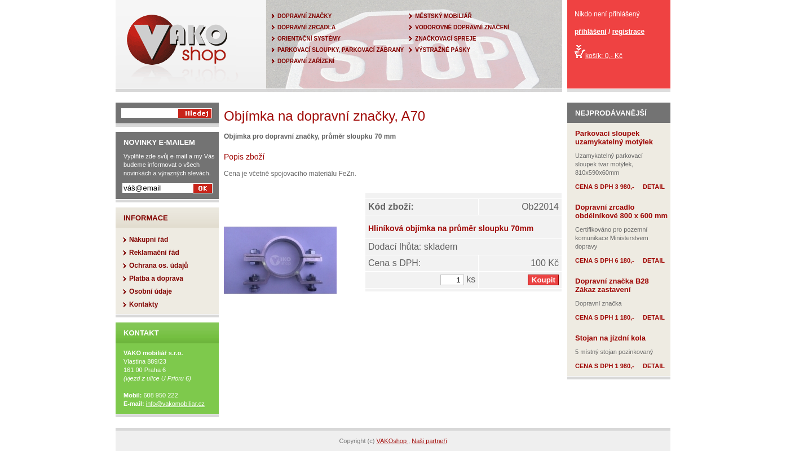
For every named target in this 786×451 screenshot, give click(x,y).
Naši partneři (429, 440)
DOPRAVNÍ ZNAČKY (304, 16)
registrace (628, 32)
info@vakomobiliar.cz (175, 403)
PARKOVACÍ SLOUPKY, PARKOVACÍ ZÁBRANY (340, 50)
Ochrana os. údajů (158, 265)
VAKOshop (392, 440)
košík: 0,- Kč (598, 56)
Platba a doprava (156, 278)
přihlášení (591, 32)
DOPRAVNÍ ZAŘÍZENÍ (305, 61)
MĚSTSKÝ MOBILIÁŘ (443, 16)
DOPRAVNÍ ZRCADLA (306, 27)
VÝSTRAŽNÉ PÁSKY (442, 50)
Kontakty (143, 304)
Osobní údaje (150, 291)
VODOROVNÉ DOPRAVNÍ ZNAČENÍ (462, 27)
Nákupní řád (148, 240)
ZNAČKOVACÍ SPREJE (445, 39)
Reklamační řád (154, 253)
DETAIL (654, 186)
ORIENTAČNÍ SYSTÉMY (309, 39)
